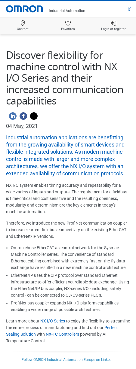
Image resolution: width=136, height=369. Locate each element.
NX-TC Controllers (62, 334)
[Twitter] (32, 117)
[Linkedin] (11, 117)
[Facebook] (22, 117)
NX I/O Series (52, 321)
